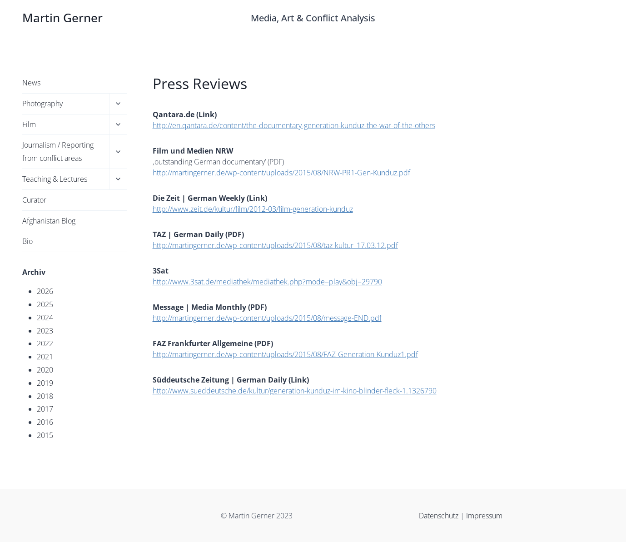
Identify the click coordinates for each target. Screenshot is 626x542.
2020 (45, 370)
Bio (27, 241)
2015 (45, 435)
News (31, 83)
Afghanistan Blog (48, 221)
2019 (45, 383)
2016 (45, 422)
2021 (45, 357)
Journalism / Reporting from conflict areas (58, 151)
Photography (42, 104)
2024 (45, 318)
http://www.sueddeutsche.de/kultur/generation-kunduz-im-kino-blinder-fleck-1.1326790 (295, 391)
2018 (45, 396)
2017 (45, 409)
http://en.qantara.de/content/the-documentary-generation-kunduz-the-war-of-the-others (294, 125)
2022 (45, 343)
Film (29, 124)
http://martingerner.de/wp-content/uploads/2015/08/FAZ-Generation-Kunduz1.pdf (285, 354)
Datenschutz (439, 516)
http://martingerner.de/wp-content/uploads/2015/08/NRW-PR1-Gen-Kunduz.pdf (281, 173)
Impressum (484, 516)
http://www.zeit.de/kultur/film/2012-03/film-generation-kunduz (253, 209)
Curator (34, 200)
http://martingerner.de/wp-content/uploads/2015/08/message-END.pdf (267, 318)
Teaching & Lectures (54, 179)
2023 (45, 331)
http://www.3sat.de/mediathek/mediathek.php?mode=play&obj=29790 (267, 282)
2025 (45, 304)
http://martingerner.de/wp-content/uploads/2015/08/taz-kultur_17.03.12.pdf (275, 245)
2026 (45, 291)
